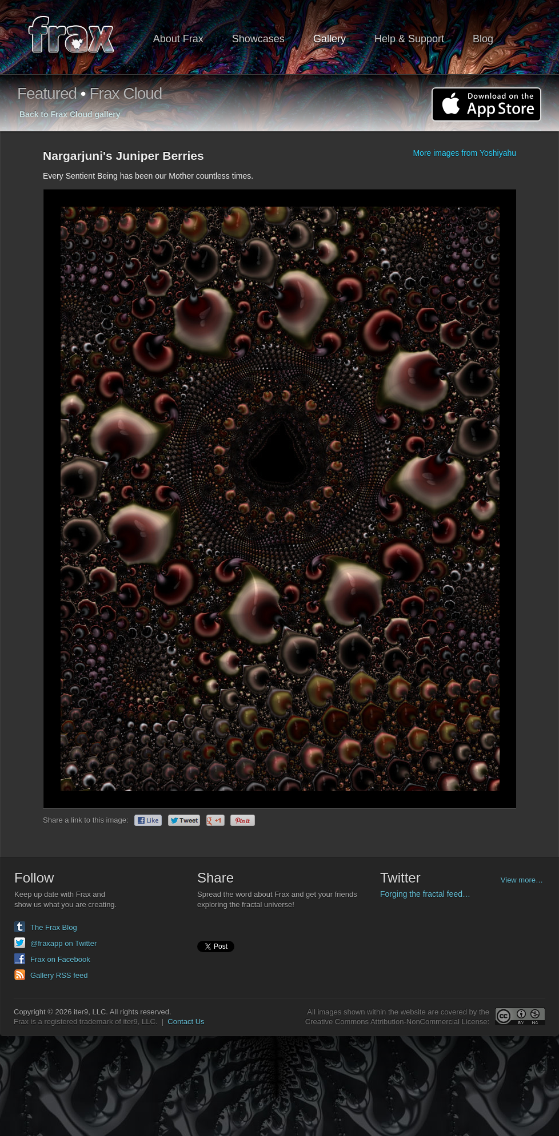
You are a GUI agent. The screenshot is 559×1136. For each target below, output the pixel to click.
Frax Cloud (125, 93)
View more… (522, 880)
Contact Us (185, 1021)
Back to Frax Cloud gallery (70, 114)
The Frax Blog (53, 927)
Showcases (258, 39)
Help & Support (409, 39)
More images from (464, 153)
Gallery (329, 39)
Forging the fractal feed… (425, 894)
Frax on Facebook (60, 959)
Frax (78, 37)
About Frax (178, 39)
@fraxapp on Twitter (63, 943)
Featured (47, 93)
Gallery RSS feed (58, 975)
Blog (483, 39)
